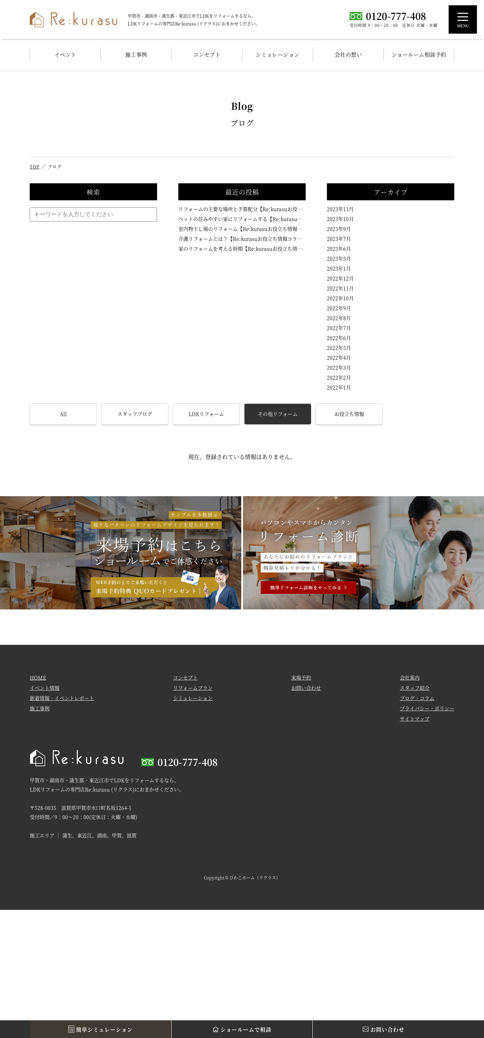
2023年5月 (339, 258)
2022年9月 (339, 307)
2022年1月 (339, 387)
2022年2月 (339, 377)
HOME (38, 677)
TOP (35, 167)
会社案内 (410, 677)
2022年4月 (339, 357)
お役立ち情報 (349, 413)
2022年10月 (340, 298)
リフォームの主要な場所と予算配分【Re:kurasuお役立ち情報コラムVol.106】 (242, 208)
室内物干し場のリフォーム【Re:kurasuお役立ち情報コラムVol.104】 (242, 228)
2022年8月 (339, 317)
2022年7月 (339, 327)
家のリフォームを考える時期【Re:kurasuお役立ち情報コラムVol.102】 (242, 248)
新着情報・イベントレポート (62, 698)
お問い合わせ (306, 688)
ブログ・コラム (417, 698)
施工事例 (136, 54)
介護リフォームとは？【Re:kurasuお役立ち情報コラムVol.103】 (242, 238)
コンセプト (207, 54)
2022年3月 (339, 367)
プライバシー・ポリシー (427, 708)
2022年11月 (340, 288)
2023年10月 (340, 218)
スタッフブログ (134, 413)
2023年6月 (339, 248)
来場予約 (301, 677)
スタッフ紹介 (415, 688)
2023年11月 (340, 208)
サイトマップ (415, 718)
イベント (65, 54)
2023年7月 (339, 238)
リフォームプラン (193, 688)
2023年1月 (339, 268)
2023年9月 (339, 228)
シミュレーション (278, 54)
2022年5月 (339, 347)
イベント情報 (44, 688)
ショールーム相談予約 (419, 54)
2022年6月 (339, 337)
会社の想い (348, 54)
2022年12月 (340, 278)
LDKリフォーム (206, 413)
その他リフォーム (278, 413)
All (63, 413)
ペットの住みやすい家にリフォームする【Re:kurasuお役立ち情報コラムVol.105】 (242, 218)
